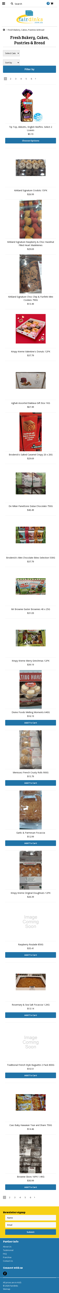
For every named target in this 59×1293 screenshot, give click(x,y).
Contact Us (8, 1261)
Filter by (29, 69)
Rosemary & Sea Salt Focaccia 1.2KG (31, 1004)
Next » (35, 79)
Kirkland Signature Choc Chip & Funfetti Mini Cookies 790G (30, 298)
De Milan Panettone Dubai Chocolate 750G (31, 506)
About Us (7, 1246)
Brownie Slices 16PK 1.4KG (30, 1176)
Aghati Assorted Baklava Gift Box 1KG (30, 403)
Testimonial (8, 1250)
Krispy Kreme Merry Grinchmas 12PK (30, 660)
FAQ (5, 1253)
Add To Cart (30, 722)
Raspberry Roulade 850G (30, 944)
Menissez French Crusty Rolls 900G (30, 772)
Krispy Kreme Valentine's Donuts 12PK (30, 351)
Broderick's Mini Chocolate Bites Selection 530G (30, 557)
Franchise (7, 1257)
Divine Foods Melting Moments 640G (31, 712)
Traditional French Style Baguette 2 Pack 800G (30, 1064)
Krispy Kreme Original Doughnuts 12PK (31, 892)
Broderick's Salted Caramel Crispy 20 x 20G (31, 454)
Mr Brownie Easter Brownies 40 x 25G (30, 609)
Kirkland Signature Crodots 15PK (30, 190)
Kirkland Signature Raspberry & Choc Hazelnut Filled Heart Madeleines (30, 243)
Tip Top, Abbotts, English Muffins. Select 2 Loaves (30, 128)
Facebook (5, 1273)
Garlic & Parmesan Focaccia (30, 832)
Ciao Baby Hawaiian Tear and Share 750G (30, 1125)
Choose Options (30, 140)
